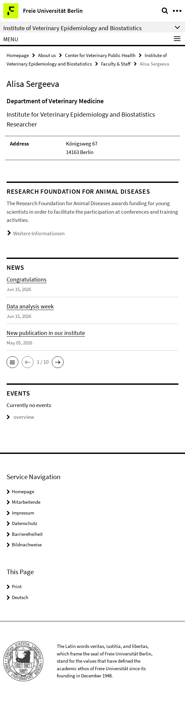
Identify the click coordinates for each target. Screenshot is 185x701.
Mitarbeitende (26, 502)
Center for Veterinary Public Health (100, 55)
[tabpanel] (92, 128)
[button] (12, 362)
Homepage (18, 55)
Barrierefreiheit (27, 534)
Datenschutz (24, 523)
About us (47, 55)
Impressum (23, 513)
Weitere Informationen (39, 233)
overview (20, 416)
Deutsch (20, 597)
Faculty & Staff (116, 64)
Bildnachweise (27, 544)
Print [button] (17, 586)
